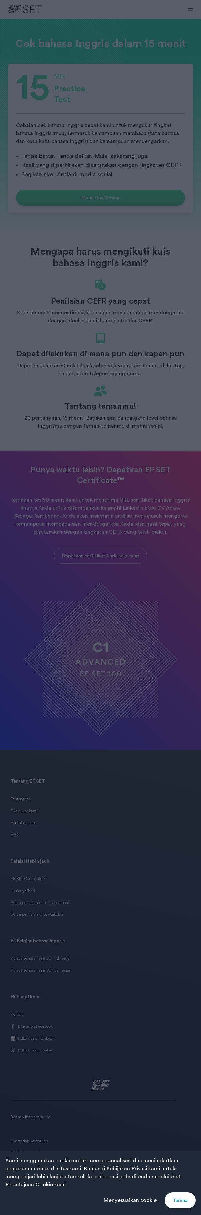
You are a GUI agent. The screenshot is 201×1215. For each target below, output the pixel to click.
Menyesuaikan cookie (130, 1200)
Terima (180, 1200)
